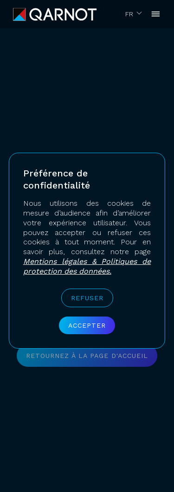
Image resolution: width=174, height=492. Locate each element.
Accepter (87, 325)
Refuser (87, 298)
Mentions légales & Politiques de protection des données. (87, 266)
